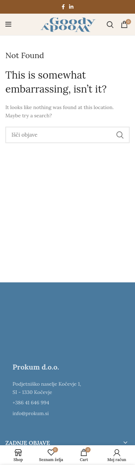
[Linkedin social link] (71, 6)
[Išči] (110, 24)
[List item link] (67, 403)
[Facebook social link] (63, 6)
